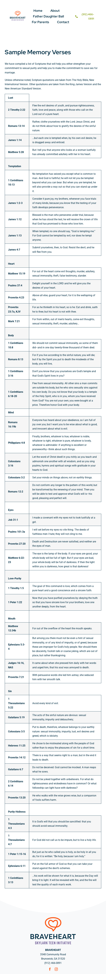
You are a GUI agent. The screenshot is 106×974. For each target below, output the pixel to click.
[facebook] (49, 969)
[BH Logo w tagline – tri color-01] (18, 11)
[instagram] (56, 969)
